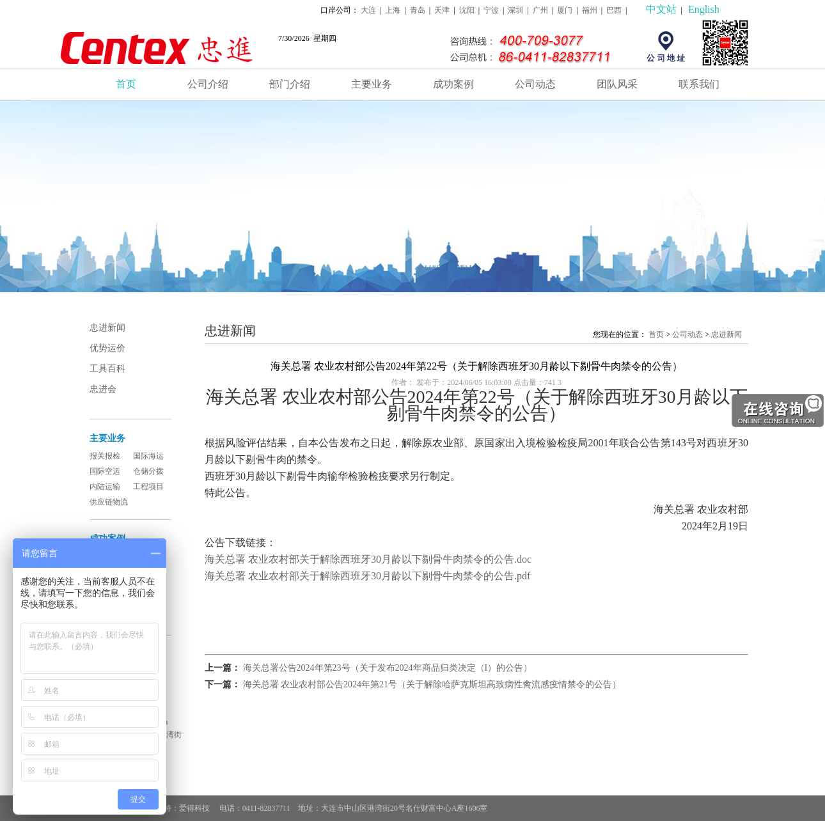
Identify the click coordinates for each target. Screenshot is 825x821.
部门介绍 (289, 84)
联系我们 (699, 84)
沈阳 (467, 10)
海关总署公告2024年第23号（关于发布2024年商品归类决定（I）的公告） (388, 668)
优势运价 (107, 348)
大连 (368, 10)
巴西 (614, 10)
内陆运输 (105, 486)
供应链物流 (109, 501)
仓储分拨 (148, 471)
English (703, 9)
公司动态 (535, 84)
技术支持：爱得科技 (176, 808)
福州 (589, 10)
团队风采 (617, 84)
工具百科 (107, 368)
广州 (540, 10)
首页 (126, 84)
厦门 (564, 10)
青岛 (417, 10)
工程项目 (148, 486)
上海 (392, 10)
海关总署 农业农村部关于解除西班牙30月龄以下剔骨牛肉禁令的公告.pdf (367, 575)
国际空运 (105, 471)
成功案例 (453, 84)
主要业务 (371, 84)
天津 (442, 10)
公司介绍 (207, 84)
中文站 (661, 9)
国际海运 (148, 455)
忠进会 (103, 389)
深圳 (515, 10)
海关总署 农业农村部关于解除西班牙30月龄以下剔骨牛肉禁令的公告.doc (368, 559)
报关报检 (105, 455)
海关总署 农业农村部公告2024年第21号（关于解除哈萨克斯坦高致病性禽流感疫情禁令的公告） (432, 684)
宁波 (491, 10)
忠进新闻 (107, 327)
